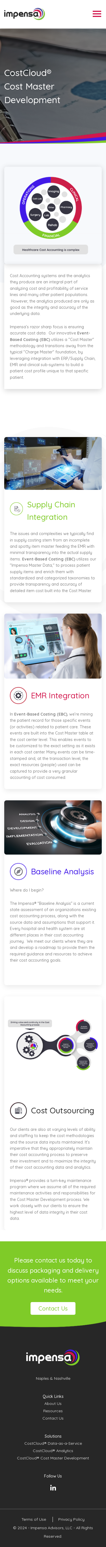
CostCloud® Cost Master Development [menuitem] (53, 1458)
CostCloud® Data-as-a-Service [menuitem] (53, 1443)
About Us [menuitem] (53, 1403)
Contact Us (53, 1308)
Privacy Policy (71, 1519)
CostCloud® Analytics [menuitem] (53, 1450)
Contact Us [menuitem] (53, 1418)
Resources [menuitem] (53, 1410)
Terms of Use (34, 1519)
